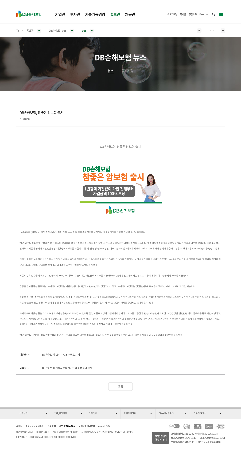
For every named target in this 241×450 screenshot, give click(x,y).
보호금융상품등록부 (34, 426)
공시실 (183, 14)
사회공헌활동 (104, 426)
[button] (33, 413)
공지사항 (127, 71)
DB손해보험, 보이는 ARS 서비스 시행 (61, 355)
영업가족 (193, 14)
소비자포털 (172, 14)
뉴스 (111, 71)
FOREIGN (51, 426)
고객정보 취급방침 (87, 426)
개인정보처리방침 (67, 426)
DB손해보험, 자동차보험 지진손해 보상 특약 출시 (67, 368)
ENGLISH (203, 14)
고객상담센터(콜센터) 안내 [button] (161, 437)
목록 (120, 386)
